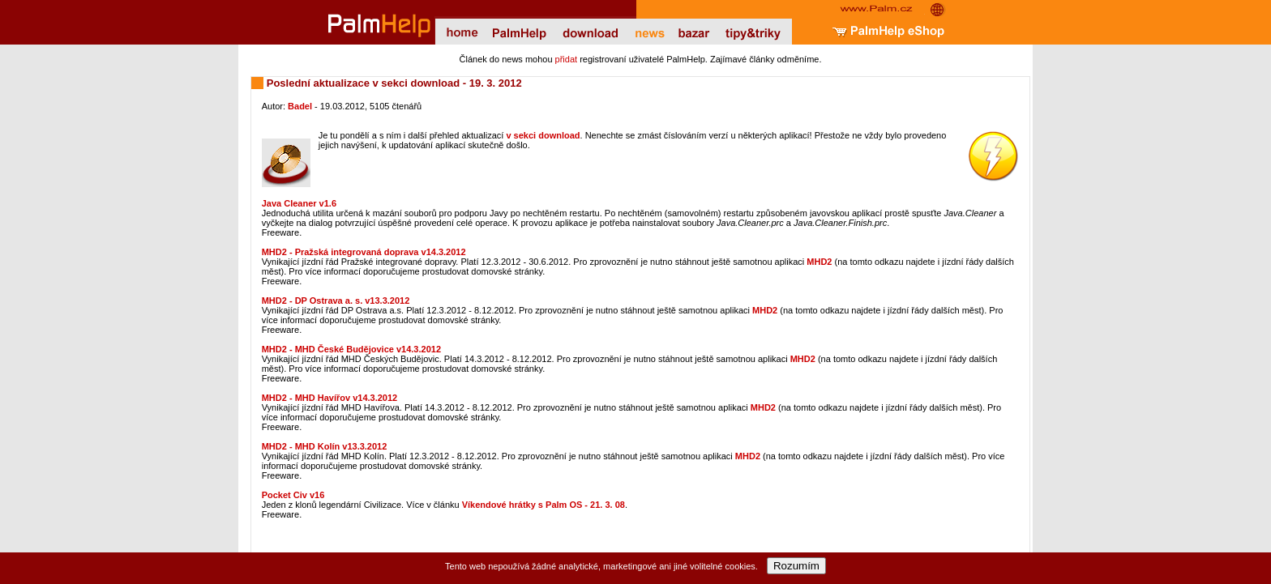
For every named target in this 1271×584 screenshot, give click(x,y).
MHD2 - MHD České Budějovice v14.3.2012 (351, 349)
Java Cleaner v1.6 (299, 203)
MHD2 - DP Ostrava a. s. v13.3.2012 (336, 300)
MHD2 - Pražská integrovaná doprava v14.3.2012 (364, 252)
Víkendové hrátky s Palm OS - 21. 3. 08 (543, 504)
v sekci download (543, 135)
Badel (300, 106)
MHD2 (819, 261)
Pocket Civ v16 (293, 495)
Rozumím (796, 566)
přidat (566, 59)
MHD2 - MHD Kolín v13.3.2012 (324, 446)
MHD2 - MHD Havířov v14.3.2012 (330, 398)
